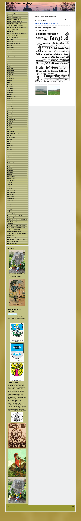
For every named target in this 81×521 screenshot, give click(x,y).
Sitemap (15, 506)
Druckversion (10, 506)
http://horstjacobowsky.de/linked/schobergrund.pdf (46, 23)
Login (73, 506)
